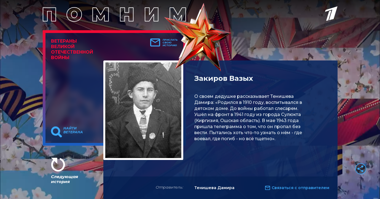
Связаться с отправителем (300, 187)
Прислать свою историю (170, 42)
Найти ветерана (73, 130)
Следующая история (64, 179)
